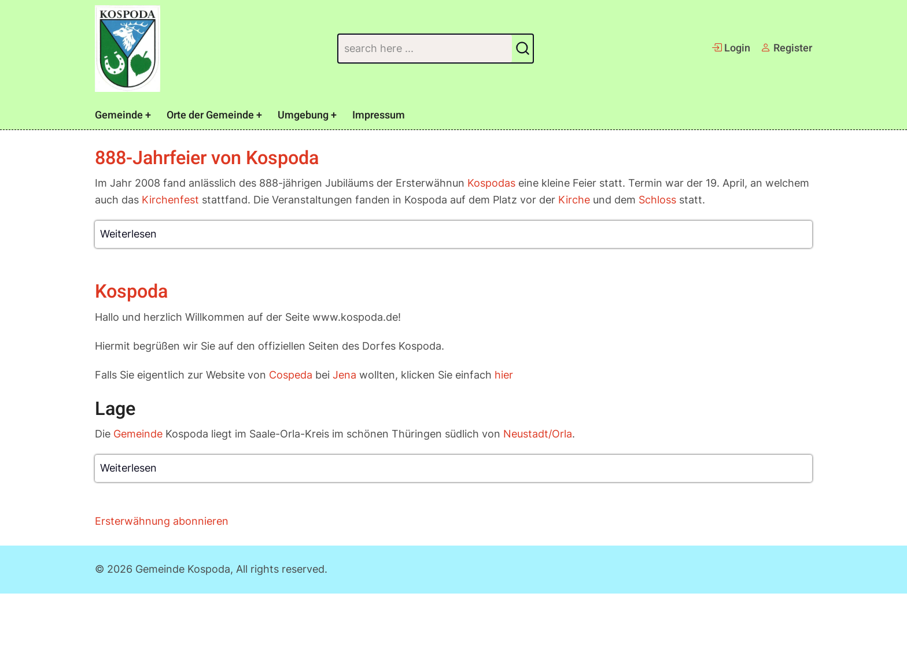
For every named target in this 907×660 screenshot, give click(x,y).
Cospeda (290, 375)
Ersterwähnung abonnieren (161, 521)
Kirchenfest (170, 200)
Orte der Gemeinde (210, 115)
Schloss (657, 200)
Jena (344, 375)
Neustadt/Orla (537, 434)
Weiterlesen (128, 234)
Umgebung (303, 115)
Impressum (378, 115)
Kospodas (491, 183)
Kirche (574, 200)
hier (504, 375)
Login (730, 48)
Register (786, 48)
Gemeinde (119, 115)
